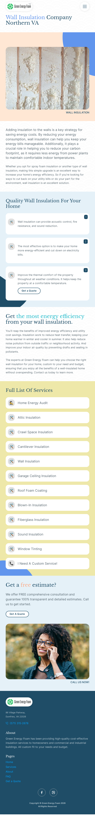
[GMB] (53, 795)
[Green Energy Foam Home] (19, 6)
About (9, 774)
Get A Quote (17, 616)
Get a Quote (29, 293)
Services (11, 769)
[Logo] (19, 704)
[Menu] (84, 6)
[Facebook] (42, 795)
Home (9, 764)
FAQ (8, 779)
